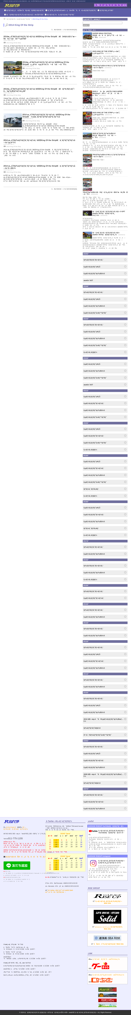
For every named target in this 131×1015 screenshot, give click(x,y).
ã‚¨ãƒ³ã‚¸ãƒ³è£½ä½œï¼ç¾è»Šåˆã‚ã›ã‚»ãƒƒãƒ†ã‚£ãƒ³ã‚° (72, 10)
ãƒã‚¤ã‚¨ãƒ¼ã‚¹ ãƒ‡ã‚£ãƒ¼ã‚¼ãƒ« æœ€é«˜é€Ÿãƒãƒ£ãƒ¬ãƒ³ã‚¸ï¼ (106, 234)
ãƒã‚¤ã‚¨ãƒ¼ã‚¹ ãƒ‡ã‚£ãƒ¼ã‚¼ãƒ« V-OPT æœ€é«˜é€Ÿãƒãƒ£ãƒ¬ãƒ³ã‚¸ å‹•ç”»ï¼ (109, 213)
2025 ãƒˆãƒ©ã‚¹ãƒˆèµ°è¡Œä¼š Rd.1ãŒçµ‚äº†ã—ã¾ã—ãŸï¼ (104, 135)
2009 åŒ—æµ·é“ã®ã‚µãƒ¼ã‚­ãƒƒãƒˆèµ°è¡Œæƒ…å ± (104, 775)
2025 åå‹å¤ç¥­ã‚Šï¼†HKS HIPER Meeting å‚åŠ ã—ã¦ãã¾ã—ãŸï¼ (107, 93)
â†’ (107, 900)
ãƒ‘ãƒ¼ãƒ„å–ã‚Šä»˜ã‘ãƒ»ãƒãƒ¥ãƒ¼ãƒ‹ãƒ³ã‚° (25, 10)
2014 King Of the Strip (40, 19)
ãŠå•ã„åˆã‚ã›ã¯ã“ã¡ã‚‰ (110, 5)
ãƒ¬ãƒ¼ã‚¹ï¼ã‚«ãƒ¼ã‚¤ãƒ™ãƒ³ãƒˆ (61, 15)
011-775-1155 (15, 838)
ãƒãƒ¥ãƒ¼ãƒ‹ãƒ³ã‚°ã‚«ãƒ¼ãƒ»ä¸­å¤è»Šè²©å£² (25, 15)
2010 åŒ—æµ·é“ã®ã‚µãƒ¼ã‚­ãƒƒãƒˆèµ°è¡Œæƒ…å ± (104, 720)
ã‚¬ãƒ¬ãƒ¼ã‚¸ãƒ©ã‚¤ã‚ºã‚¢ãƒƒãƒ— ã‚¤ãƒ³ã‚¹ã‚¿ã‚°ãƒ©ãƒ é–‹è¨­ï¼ (111, 862)
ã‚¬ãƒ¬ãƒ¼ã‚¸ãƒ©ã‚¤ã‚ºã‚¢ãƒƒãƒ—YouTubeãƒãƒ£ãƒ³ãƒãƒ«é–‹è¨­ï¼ (107, 833)
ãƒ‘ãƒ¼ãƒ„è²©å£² (106, 10)
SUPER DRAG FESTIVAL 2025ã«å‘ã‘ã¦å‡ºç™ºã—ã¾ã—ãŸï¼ (109, 35)
